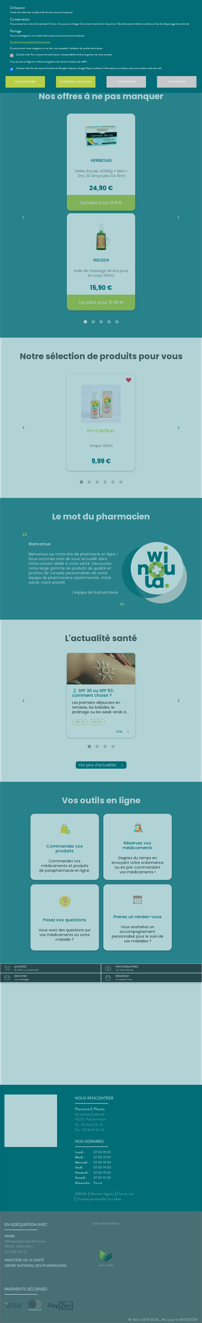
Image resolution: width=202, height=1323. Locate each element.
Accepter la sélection (76, 82)
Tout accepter (25, 82)
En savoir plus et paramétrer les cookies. (30, 42)
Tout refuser (126, 82)
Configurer (176, 82)
